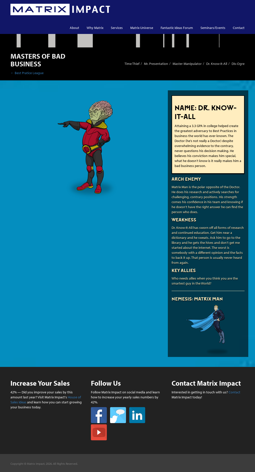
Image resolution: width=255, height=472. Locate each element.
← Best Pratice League (27, 73)
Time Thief (132, 63)
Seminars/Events (212, 27)
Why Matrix (95, 27)
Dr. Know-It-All (216, 63)
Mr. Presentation (156, 63)
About (74, 27)
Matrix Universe (141, 27)
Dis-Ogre (238, 63)
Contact (239, 27)
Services (117, 27)
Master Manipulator (187, 63)
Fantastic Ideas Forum (177, 27)
